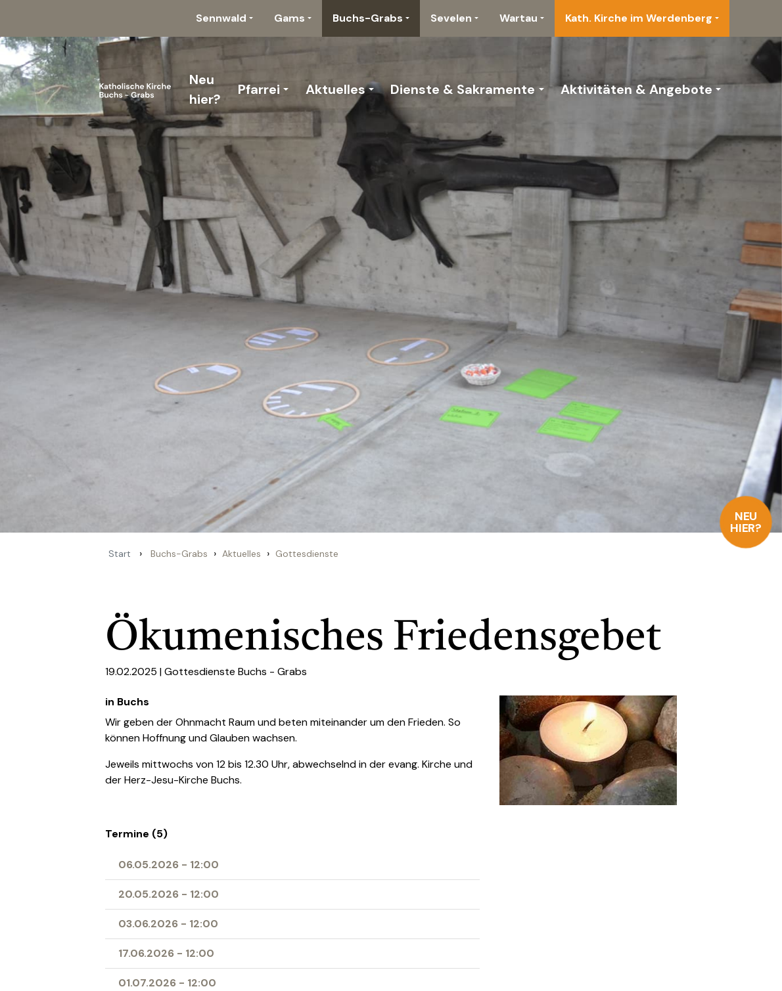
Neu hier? (746, 522)
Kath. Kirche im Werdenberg (638, 18)
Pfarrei (259, 89)
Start (119, 554)
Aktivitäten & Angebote (636, 89)
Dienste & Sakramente (462, 89)
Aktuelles (335, 89)
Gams (289, 18)
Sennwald (221, 18)
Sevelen (451, 18)
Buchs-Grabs (368, 18)
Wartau (518, 18)
